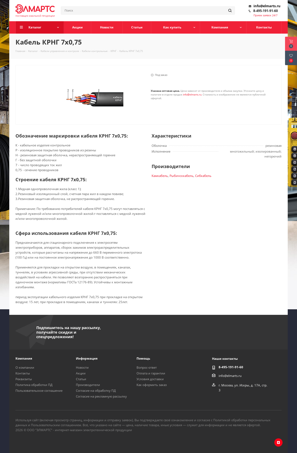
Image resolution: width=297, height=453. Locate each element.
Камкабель (160, 176)
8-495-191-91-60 (265, 10)
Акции (81, 373)
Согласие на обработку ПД (96, 390)
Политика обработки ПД (33, 385)
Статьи (81, 379)
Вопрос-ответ (147, 367)
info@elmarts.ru (266, 6)
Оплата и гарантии (151, 373)
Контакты (22, 373)
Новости (82, 367)
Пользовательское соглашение (38, 390)
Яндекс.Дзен (278, 442)
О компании (24, 367)
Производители (88, 385)
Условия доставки (150, 379)
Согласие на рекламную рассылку (101, 396)
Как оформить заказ (152, 385)
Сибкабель (203, 176)
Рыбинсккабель (181, 176)
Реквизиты (23, 379)
